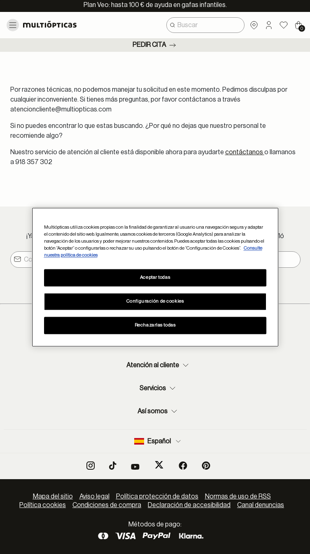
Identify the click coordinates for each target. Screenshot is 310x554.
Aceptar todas (155, 277)
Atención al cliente (158, 365)
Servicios (158, 388)
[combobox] (205, 25)
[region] (155, 277)
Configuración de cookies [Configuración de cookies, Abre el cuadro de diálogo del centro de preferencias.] (155, 301)
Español (158, 441)
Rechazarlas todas (155, 325)
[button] (269, 25)
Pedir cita (155, 45)
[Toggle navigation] (13, 25)
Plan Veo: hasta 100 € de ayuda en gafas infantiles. (155, 5)
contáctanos (244, 152)
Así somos (158, 411)
